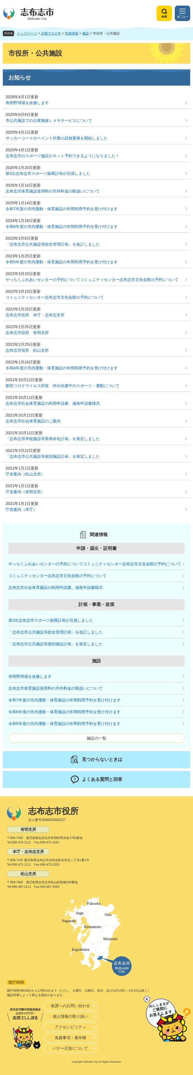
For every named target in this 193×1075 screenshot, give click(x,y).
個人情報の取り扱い (70, 1016)
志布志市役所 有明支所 (27, 332)
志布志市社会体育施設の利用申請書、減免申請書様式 (53, 403)
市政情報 (71, 33)
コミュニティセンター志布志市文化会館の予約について (55, 297)
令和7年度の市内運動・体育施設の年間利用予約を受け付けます (62, 209)
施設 (85, 33)
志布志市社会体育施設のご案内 (33, 421)
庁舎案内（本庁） (21, 509)
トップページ (27, 33)
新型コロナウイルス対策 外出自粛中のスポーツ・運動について (63, 385)
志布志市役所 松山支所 (27, 350)
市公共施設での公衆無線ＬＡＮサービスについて (49, 120)
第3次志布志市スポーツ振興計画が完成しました (48, 173)
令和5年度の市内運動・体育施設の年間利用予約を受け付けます (62, 262)
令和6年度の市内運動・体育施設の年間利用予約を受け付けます (62, 226)
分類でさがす (51, 33)
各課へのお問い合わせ (70, 1005)
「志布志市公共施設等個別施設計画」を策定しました (53, 456)
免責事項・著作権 (70, 1037)
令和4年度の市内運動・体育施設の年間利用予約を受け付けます (62, 368)
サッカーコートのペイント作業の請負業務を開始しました (57, 138)
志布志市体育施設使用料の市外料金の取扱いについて (53, 191)
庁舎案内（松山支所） (25, 474)
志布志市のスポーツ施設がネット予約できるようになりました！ (63, 156)
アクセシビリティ (70, 1027)
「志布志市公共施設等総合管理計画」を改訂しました (53, 244)
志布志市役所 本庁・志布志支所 (35, 315)
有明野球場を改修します (27, 102)
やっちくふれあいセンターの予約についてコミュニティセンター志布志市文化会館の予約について (92, 279)
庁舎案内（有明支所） (25, 492)
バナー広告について (70, 1048)
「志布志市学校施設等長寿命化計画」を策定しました (53, 438)
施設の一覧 (96, 738)
